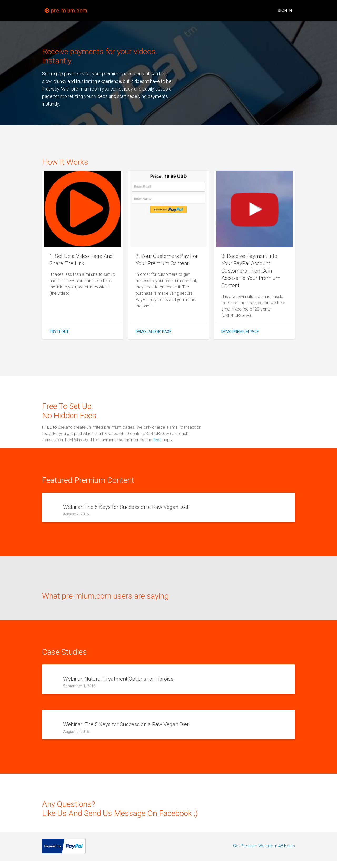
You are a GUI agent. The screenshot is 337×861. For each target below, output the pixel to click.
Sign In (285, 10)
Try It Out (59, 331)
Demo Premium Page (240, 331)
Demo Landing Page (153, 331)
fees (157, 439)
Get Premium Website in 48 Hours (264, 845)
